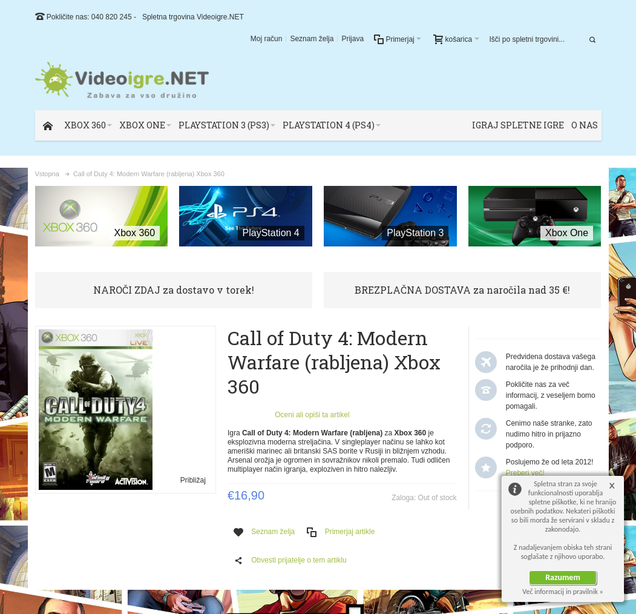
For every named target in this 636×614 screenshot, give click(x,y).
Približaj (193, 480)
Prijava (352, 39)
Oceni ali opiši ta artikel (312, 415)
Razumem (562, 577)
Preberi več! (525, 473)
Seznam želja (311, 39)
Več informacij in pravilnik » (562, 591)
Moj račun (267, 39)
